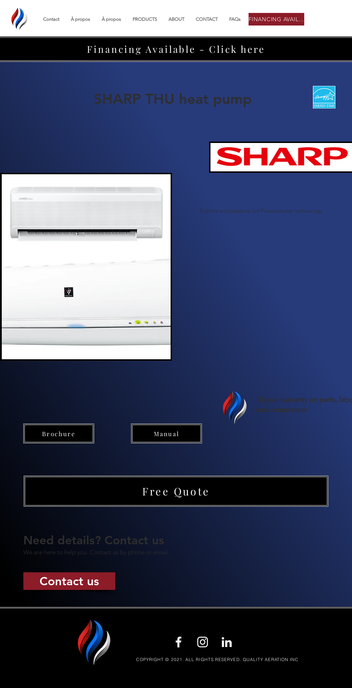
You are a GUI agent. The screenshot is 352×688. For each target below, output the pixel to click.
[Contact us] (69, 581)
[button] (176, 491)
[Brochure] (58, 433)
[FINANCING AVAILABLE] (276, 19)
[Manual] (166, 433)
